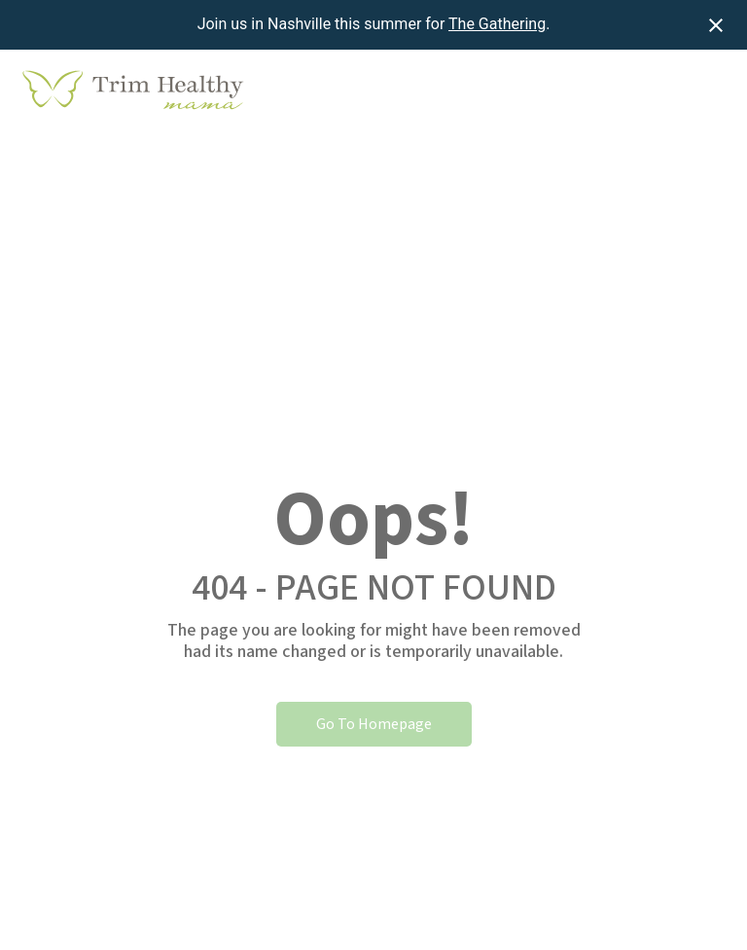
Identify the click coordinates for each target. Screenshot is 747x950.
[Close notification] (716, 25)
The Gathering (497, 24)
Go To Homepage (374, 724)
